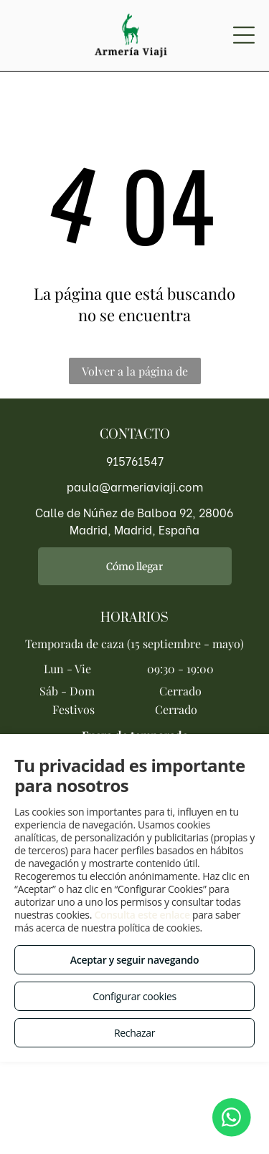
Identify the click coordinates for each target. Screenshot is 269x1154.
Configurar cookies (134, 996)
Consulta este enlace (141, 914)
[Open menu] (243, 35)
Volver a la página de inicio (135, 373)
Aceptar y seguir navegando (134, 960)
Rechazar (134, 1033)
